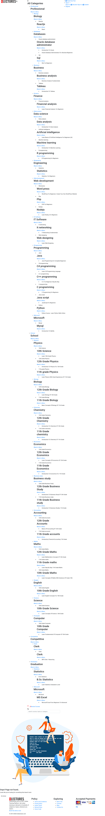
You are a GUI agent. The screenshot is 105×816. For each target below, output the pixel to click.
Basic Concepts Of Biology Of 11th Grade (51, 405)
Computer (37, 616)
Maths (36, 541)
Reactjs (41, 21)
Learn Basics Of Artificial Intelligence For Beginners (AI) (51, 137)
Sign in (68, 3)
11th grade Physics (44, 369)
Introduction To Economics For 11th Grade (51, 474)
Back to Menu (35, 12)
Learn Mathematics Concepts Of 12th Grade (51, 557)
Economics (37, 441)
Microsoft (37, 315)
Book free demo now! (15, 810)
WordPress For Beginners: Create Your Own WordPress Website (51, 194)
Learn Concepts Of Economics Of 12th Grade (51, 460)
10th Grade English (44, 588)
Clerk (35, 644)
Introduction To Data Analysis (50, 127)
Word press (42, 186)
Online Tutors (38, 805)
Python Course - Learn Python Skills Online (51, 313)
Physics (36, 340)
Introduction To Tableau (48, 91)
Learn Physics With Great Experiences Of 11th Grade (51, 377)
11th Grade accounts (44, 531)
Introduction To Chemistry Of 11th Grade (51, 439)
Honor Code (38, 809)
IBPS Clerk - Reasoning (48, 659)
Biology (36, 13)
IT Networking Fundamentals (50, 232)
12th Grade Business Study (46, 483)
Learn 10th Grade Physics (49, 356)
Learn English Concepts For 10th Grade (51, 596)
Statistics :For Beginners (48, 176)
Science (36, 598)
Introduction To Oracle (48, 50)
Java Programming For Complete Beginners (51, 261)
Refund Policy (38, 807)
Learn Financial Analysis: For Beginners (51, 109)
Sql (39, 55)
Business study (38, 476)
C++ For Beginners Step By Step (50, 282)
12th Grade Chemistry (45, 415)
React (43, 29)
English (36, 580)
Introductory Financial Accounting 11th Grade (51, 539)
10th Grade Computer (45, 623)
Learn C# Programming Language (51, 271)
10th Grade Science (44, 605)
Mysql (40, 323)
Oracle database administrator (47, 39)
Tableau (41, 83)
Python (41, 305)
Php (40, 196)
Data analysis (42, 119)
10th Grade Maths (44, 570)
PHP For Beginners (47, 204)
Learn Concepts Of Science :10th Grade (51, 613)
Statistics (41, 168)
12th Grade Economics (45, 449)
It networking (42, 224)
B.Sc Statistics (43, 676)
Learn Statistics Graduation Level (51, 684)
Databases (37, 31)
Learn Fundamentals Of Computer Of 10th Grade (51, 634)
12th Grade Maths (44, 549)
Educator (71, 4)
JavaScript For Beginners (49, 302)
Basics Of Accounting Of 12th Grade (51, 529)
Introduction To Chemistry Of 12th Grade (51, 426)
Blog (58, 805)
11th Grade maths (44, 559)
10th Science (42, 348)
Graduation (34, 661)
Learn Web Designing (47, 243)
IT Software (37, 217)
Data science (37, 111)
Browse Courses (35, 706)
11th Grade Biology (44, 397)
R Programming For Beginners (50, 158)
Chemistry (37, 407)
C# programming (43, 263)
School (33, 333)
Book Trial (59, 801)
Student (83, 4)
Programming (38, 245)
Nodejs (41, 207)
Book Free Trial (71, 1)
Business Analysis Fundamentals (51, 81)
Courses (59, 803)
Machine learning (43, 140)
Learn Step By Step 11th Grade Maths (51, 567)
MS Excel (41, 694)
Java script (42, 295)
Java (40, 253)
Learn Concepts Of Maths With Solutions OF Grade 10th (51, 578)
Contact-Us (60, 807)
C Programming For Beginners (50, 292)
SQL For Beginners (47, 63)
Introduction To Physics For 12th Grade (51, 366)
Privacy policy (38, 803)
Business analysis (44, 73)
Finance (36, 93)
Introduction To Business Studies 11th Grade (51, 508)
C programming (43, 284)
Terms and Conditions (41, 801)
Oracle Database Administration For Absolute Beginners (51, 52)
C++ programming (44, 274)
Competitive (34, 636)
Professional (34, 6)
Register (68, 6)
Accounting (37, 510)
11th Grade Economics (45, 463)
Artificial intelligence (44, 129)
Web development (39, 178)
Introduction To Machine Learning (51, 148)
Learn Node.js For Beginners (49, 215)
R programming (43, 150)
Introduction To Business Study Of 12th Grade (51, 494)
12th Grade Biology (44, 387)
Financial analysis (43, 101)
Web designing (43, 235)
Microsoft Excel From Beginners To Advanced (51, 702)
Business (36, 65)
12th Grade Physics (44, 358)
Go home (3, 796)
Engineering (37, 160)
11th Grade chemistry (45, 428)
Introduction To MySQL (48, 331)
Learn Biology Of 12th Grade (49, 395)
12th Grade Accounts (44, 518)
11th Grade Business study (46, 497)
